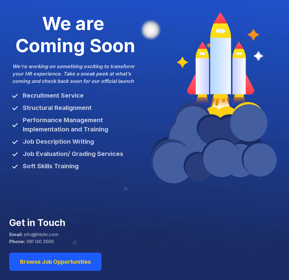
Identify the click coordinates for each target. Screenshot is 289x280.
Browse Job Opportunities (55, 262)
